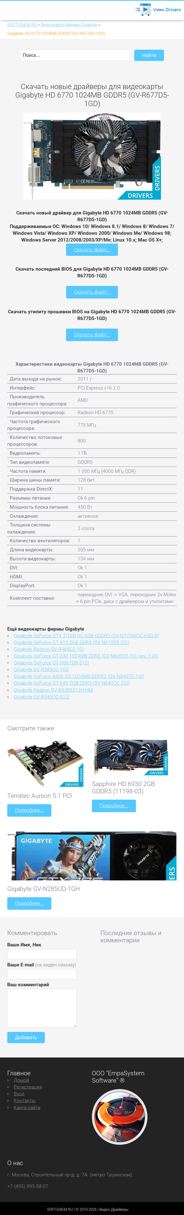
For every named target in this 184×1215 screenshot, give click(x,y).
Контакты (24, 1098)
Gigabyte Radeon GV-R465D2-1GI (49, 648)
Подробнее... (29, 809)
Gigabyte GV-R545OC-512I (41, 695)
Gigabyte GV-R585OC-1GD (41, 668)
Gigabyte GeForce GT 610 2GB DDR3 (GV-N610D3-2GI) (71, 641)
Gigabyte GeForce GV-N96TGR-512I (51, 661)
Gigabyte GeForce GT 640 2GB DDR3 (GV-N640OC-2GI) (72, 682)
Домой (21, 1078)
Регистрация (28, 1085)
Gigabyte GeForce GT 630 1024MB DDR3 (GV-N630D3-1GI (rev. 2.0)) (86, 655)
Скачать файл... (92, 249)
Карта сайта (27, 1105)
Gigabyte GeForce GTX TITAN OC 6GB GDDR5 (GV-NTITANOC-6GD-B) (86, 634)
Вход (19, 1091)
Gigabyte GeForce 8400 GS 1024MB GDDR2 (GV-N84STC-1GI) (79, 675)
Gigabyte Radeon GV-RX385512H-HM (53, 689)
